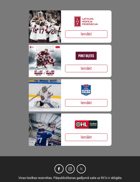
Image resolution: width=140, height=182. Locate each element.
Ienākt (86, 34)
